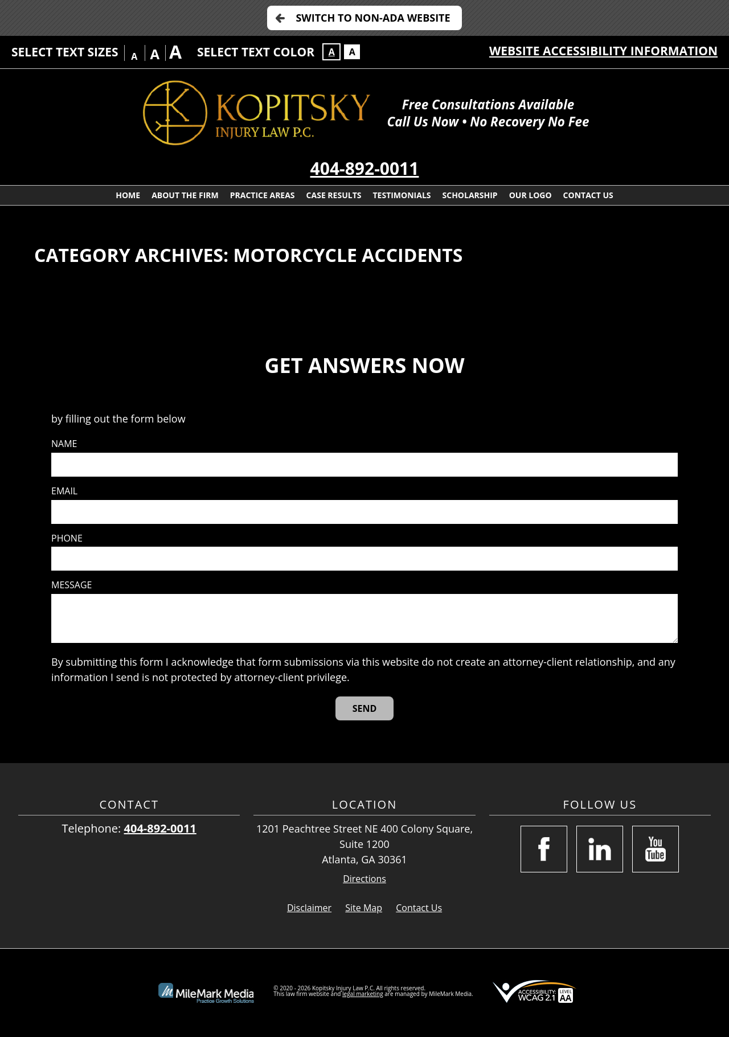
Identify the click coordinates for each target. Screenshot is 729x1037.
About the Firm (185, 195)
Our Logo (530, 195)
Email (64, 491)
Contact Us (588, 195)
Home (128, 195)
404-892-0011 (364, 168)
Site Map (363, 907)
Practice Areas (262, 195)
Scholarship (470, 195)
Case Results (334, 195)
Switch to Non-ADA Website (373, 17)
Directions (364, 879)
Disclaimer (309, 907)
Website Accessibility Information (603, 51)
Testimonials (401, 195)
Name (64, 444)
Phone (67, 538)
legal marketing (362, 994)
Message (71, 585)
